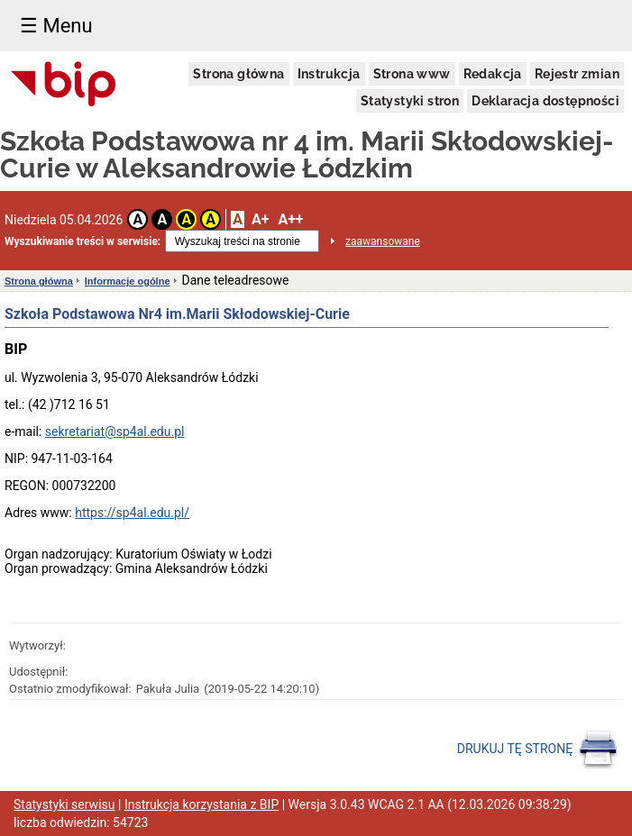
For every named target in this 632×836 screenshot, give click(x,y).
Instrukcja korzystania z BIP (201, 804)
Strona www (412, 74)
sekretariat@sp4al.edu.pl (115, 431)
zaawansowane (382, 241)
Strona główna (238, 74)
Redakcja (492, 74)
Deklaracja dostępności (545, 101)
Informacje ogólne (127, 281)
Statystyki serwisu (64, 804)
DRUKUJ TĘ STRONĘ (537, 749)
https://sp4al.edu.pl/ (132, 512)
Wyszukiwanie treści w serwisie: (82, 241)
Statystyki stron (410, 101)
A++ (290, 219)
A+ (260, 219)
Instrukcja (329, 74)
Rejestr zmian (577, 74)
